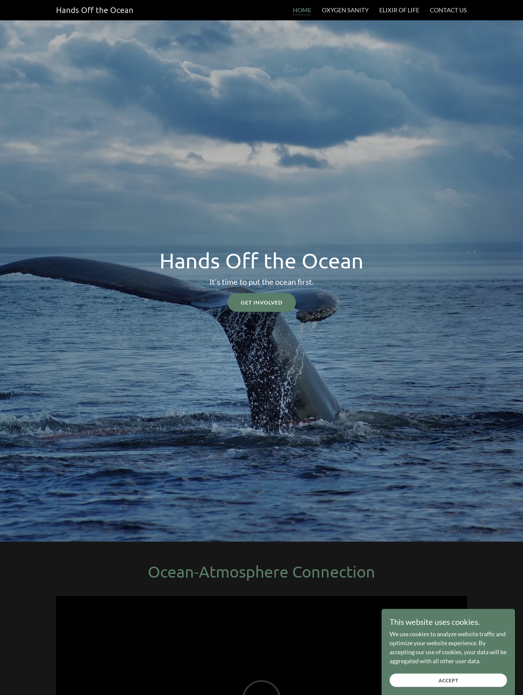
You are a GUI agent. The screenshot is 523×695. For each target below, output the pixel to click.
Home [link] (302, 10)
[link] (94, 10)
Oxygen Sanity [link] (345, 10)
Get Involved (262, 302)
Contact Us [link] (448, 10)
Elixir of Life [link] (399, 10)
